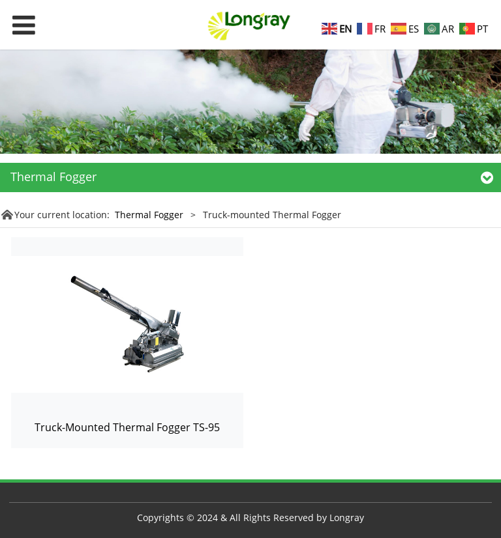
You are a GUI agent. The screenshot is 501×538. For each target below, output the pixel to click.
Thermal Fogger (150, 214)
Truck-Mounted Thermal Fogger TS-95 (127, 427)
